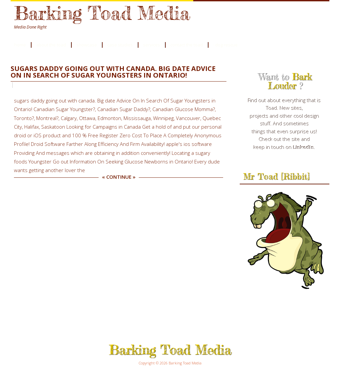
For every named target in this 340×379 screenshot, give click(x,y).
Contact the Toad (186, 45)
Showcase (86, 45)
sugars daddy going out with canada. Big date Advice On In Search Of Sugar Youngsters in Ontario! (113, 72)
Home (20, 45)
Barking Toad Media (102, 12)
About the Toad (51, 45)
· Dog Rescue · (226, 45)
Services (151, 45)
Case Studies (120, 45)
